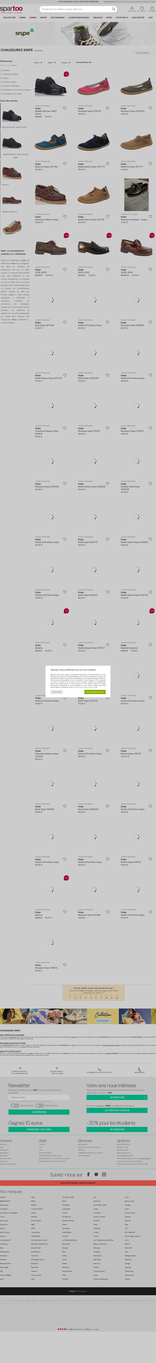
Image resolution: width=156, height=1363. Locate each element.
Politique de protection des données (85, 687)
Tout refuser (56, 692)
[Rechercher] (113, 9)
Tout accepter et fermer (95, 692)
